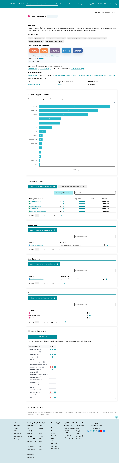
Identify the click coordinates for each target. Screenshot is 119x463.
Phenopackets (55, 449)
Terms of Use (31, 444)
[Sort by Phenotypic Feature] (42, 198)
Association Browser (30, 458)
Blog (78, 431)
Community (114, 4)
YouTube (79, 436)
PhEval (53, 430)
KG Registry (67, 435)
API (28, 428)
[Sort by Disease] (35, 310)
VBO (40, 441)
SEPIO (40, 446)
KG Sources (30, 452)
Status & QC (30, 436)
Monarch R (31, 433)
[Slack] (91, 430)
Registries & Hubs (103, 4)
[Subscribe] (88, 430)
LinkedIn (79, 433)
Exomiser (54, 428)
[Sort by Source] (108, 198)
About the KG (31, 449)
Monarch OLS (68, 426)
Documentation (31, 441)
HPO (40, 433)
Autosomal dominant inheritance (48, 56)
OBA (40, 439)
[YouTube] (101, 430)
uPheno (41, 431)
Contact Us (17, 433)
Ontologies (80, 4)
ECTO (40, 449)
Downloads (30, 426)
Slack (78, 428)
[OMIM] (34, 50)
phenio (60, 85)
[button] (82, 201)
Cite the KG (30, 446)
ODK (52, 441)
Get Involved (80, 426)
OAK (52, 438)
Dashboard (30, 454)
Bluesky (79, 439)
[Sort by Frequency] (82, 198)
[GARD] (55, 50)
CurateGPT (54, 446)
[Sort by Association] (70, 276)
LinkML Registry (68, 438)
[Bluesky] (104, 430)
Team (16, 428)
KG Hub (66, 432)
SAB (15, 431)
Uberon (41, 428)
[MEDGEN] (78, 50)
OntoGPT (54, 443)
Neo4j (29, 431)
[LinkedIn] (99, 430)
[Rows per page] (37, 215)
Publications (18, 436)
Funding (16, 439)
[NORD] (44, 50)
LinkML (53, 433)
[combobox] (42, 4)
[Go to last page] (61, 215)
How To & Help (31, 439)
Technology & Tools (91, 4)
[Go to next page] (58, 215)
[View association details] (63, 201)
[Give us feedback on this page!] (116, 417)
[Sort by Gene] (33, 242)
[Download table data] (66, 215)
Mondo (41, 426)
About (62, 4)
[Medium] (94, 430)
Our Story (17, 426)
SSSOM (53, 435)
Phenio (41, 436)
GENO (40, 444)
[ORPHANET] (66, 50)
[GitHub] (96, 430)
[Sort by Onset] (95, 198)
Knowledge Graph (70, 4)
